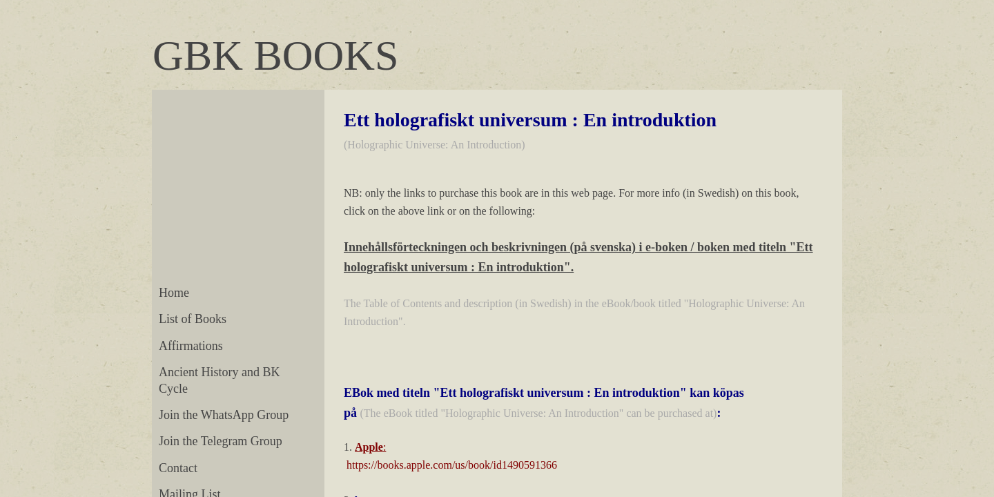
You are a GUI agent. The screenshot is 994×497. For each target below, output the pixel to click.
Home (174, 293)
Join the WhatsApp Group (224, 415)
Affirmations (191, 346)
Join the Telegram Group (220, 441)
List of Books (192, 319)
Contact (178, 468)
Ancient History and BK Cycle (219, 380)
